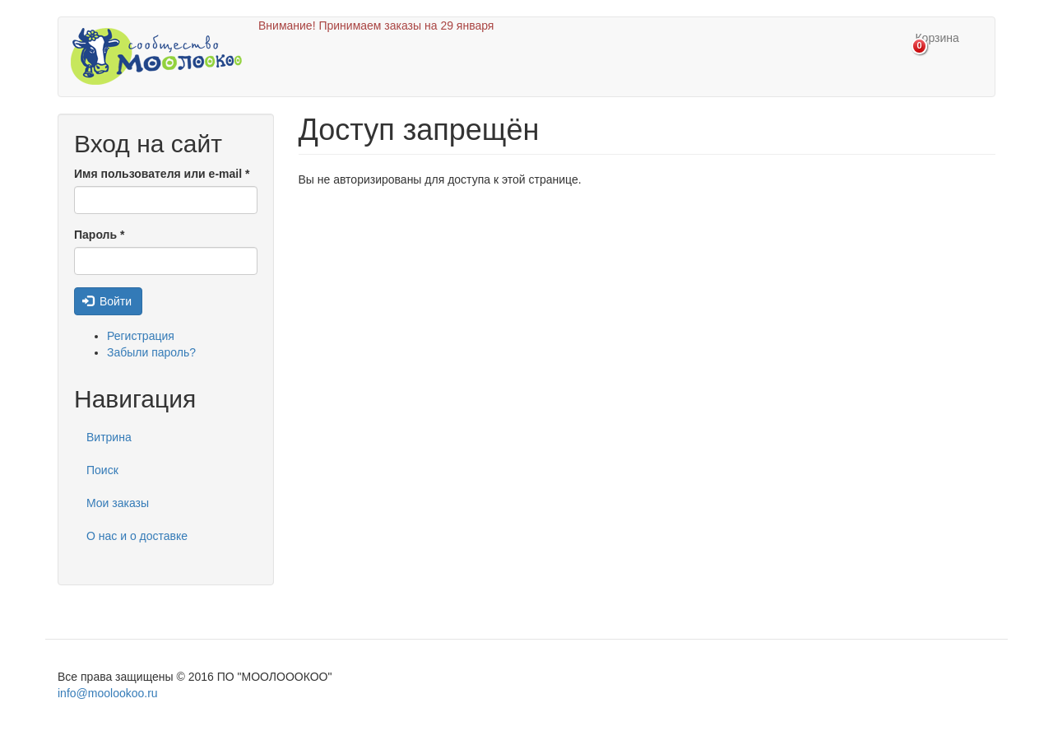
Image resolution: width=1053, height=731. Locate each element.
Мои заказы (117, 503)
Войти (107, 301)
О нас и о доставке (137, 535)
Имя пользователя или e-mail (161, 173)
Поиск (102, 470)
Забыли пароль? (151, 352)
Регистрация (140, 335)
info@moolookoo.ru (108, 693)
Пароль (99, 234)
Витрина (109, 437)
